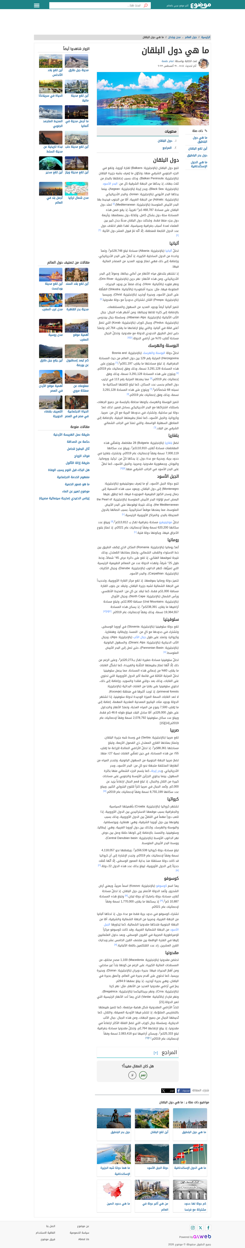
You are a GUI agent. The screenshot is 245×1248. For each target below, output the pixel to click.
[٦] (116, 363)
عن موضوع (83, 1226)
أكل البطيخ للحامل (78, 449)
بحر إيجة (156, 771)
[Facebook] (208, 1228)
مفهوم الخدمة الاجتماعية (73, 477)
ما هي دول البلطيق (200, 139)
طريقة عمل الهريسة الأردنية (71, 434)
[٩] (121, 468)
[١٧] (177, 870)
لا (132, 1075)
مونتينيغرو (165, 522)
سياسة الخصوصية (79, 1232)
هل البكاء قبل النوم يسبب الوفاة (68, 470)
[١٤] (165, 652)
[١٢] (110, 611)
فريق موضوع (48, 1239)
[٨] (124, 468)
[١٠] (123, 514)
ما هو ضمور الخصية (77, 484)
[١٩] (161, 901)
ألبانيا (168, 251)
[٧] (177, 373)
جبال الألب (139, 637)
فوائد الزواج (81, 456)
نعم (143, 1075)
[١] (114, 204)
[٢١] (146, 1038)
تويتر (172, 1091)
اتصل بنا (50, 1226)
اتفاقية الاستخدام (45, 1232)
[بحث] (146, 5)
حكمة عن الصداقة (78, 442)
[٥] (129, 337)
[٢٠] (149, 1038)
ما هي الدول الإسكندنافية (199, 164)
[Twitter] (200, 1228)
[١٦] (99, 865)
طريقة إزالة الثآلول (77, 463)
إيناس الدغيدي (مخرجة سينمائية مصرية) (64, 498)
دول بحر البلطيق (197, 155)
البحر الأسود (110, 183)
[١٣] (104, 611)
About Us (83, 1239)
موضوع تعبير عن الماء (75, 491)
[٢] (100, 230)
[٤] (101, 299)
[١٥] (104, 791)
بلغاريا (168, 443)
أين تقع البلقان (197, 148)
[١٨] (126, 896)
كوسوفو (161, 886)
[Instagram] (193, 1228)
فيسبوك (186, 1091)
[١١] (112, 521)
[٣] (177, 235)
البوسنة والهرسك (154, 353)
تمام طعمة (168, 61)
